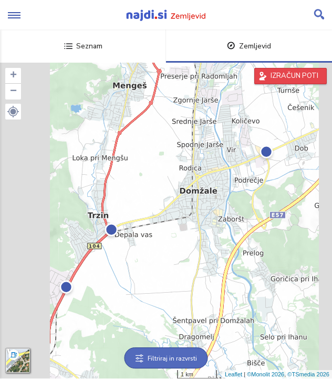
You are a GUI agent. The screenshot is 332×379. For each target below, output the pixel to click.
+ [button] (13, 76)
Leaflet (233, 374)
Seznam (83, 46)
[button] (13, 111)
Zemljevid (249, 46)
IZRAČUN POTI (294, 76)
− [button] (13, 91)
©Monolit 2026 (265, 374)
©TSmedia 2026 (308, 374)
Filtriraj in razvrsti (166, 358)
